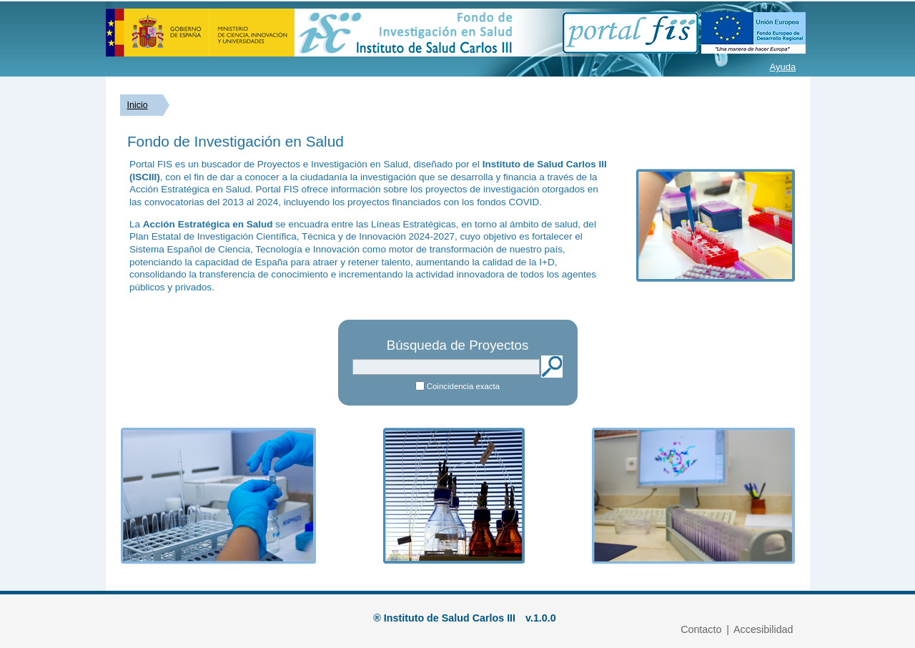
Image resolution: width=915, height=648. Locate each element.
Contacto (701, 629)
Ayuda (783, 67)
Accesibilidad (763, 629)
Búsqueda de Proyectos (458, 345)
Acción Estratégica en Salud (208, 224)
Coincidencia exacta (463, 386)
